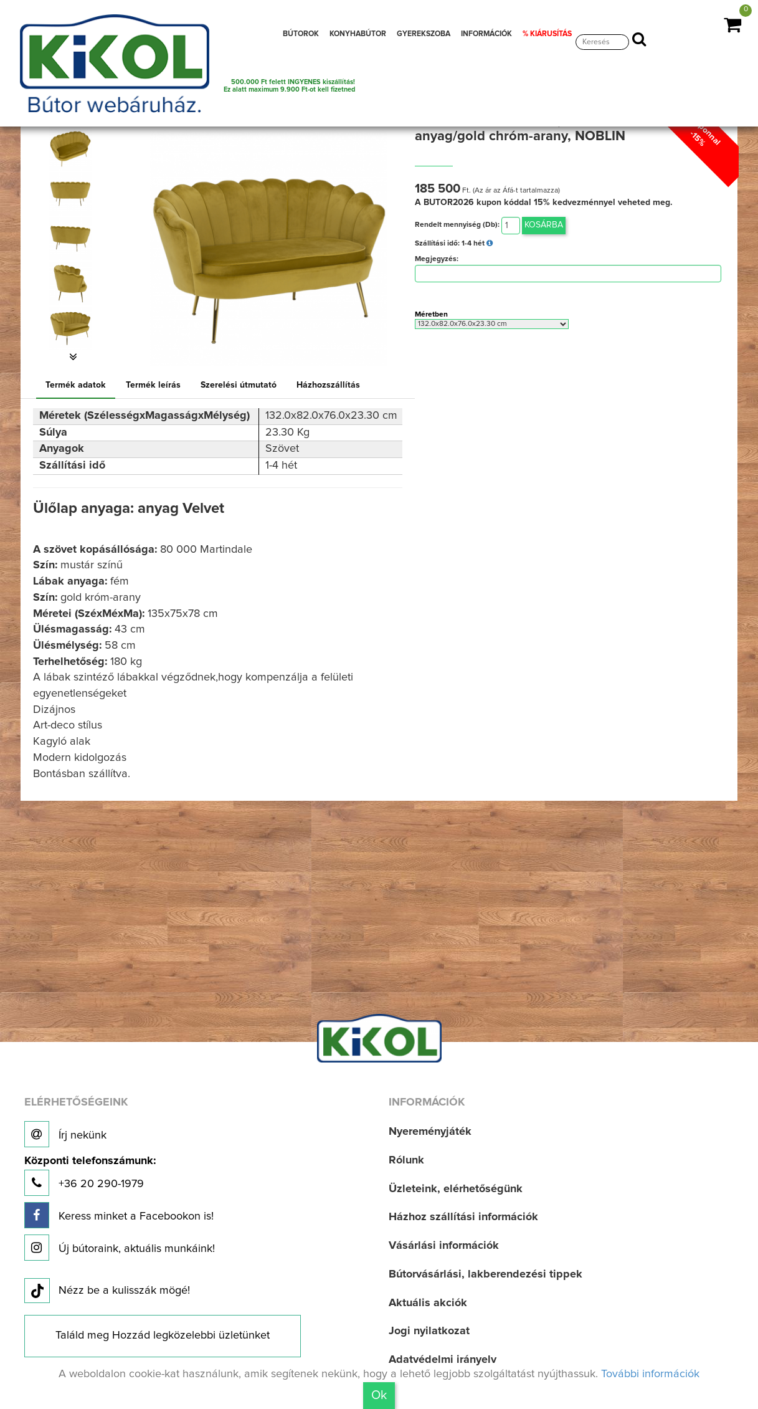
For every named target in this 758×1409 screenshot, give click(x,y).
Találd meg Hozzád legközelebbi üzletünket (162, 1335)
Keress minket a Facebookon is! (119, 1215)
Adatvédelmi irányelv (442, 1359)
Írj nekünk (65, 1134)
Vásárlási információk (444, 1245)
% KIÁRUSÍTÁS (547, 34)
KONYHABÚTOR (357, 34)
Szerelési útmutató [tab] (239, 385)
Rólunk (406, 1160)
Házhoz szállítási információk (463, 1217)
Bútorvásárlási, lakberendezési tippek (485, 1274)
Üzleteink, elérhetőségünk (456, 1189)
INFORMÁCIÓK (486, 34)
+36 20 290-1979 (90, 1175)
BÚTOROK (301, 34)
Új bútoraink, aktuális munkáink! (119, 1248)
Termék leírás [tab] (153, 385)
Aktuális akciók (428, 1303)
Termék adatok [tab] (75, 385)
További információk (650, 1374)
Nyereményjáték (430, 1131)
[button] (73, 357)
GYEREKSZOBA (423, 34)
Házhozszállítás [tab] (328, 385)
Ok (379, 1395)
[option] (73, 149)
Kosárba (543, 225)
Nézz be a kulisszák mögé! (107, 1291)
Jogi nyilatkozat (429, 1331)
